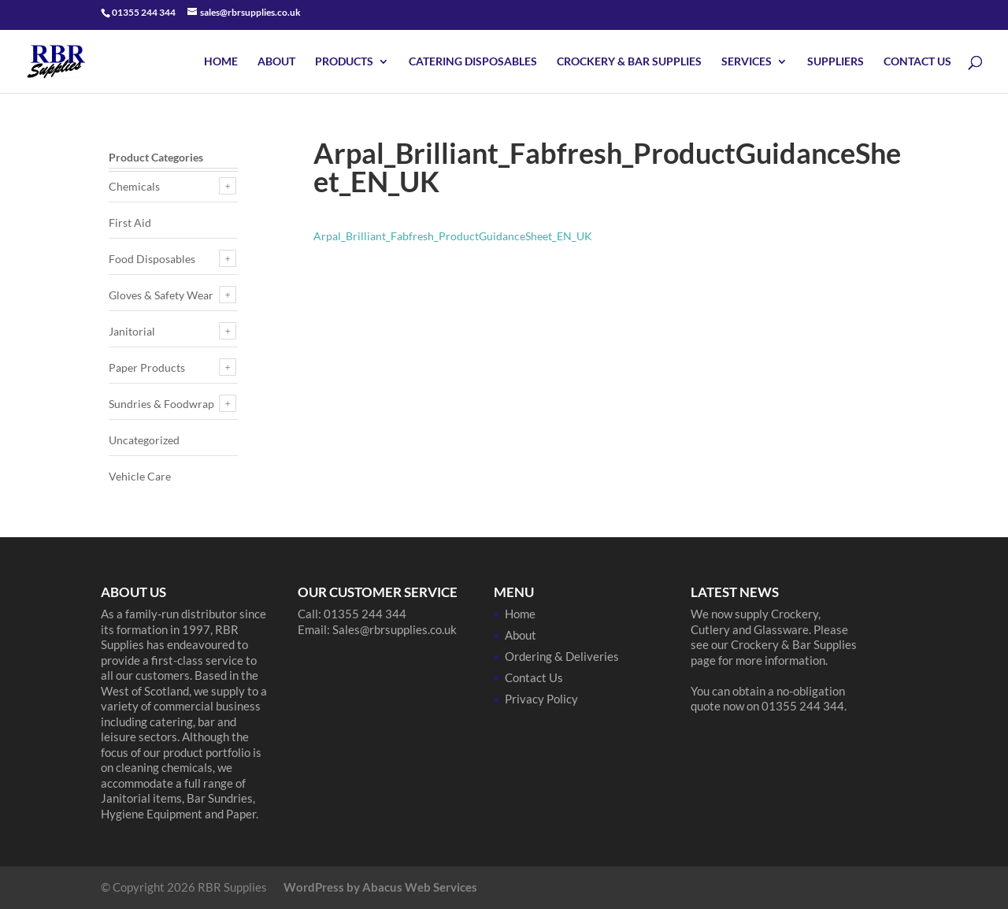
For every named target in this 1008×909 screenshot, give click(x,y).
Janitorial (132, 331)
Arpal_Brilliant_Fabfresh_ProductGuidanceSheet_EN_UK (452, 236)
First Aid (130, 222)
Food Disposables (152, 258)
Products (344, 62)
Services (746, 62)
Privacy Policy (541, 699)
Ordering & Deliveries (562, 656)
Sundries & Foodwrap (161, 403)
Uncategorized (144, 440)
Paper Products (147, 367)
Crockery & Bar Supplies (629, 62)
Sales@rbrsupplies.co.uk (394, 629)
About (276, 62)
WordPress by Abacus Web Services (380, 887)
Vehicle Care (140, 476)
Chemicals (134, 186)
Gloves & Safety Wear (161, 295)
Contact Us (917, 62)
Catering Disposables (473, 62)
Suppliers (835, 62)
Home (221, 62)
